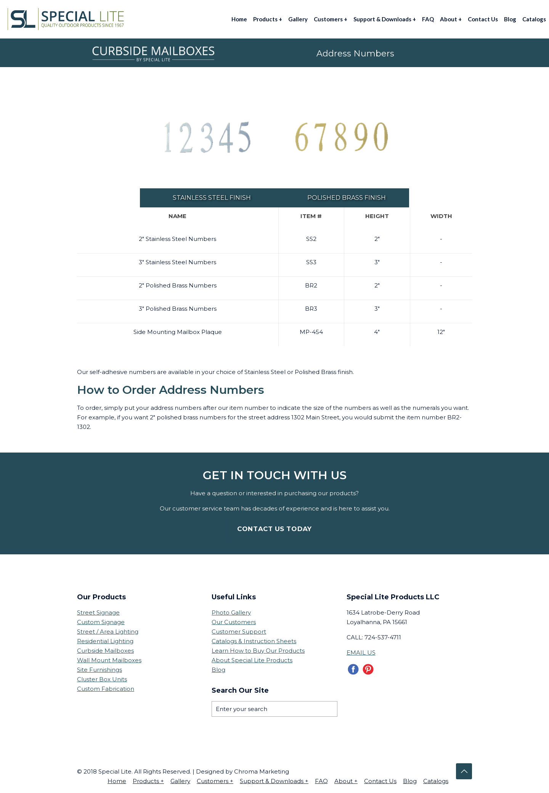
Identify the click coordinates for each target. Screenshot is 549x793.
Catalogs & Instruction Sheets (254, 640)
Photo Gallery (231, 612)
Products (148, 780)
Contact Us (380, 780)
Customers (215, 780)
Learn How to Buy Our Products (258, 650)
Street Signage (98, 612)
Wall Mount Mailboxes (109, 659)
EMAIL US (361, 652)
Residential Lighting (105, 640)
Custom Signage (101, 621)
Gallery (180, 780)
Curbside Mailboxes (105, 650)
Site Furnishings (99, 669)
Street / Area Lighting (107, 631)
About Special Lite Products (252, 659)
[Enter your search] (274, 708)
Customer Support (239, 631)
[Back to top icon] (464, 771)
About (346, 780)
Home (117, 780)
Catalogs (435, 780)
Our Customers (234, 621)
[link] (207, 137)
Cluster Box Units (102, 678)
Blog (218, 669)
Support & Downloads (274, 780)
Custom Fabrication (105, 688)
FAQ (321, 780)
